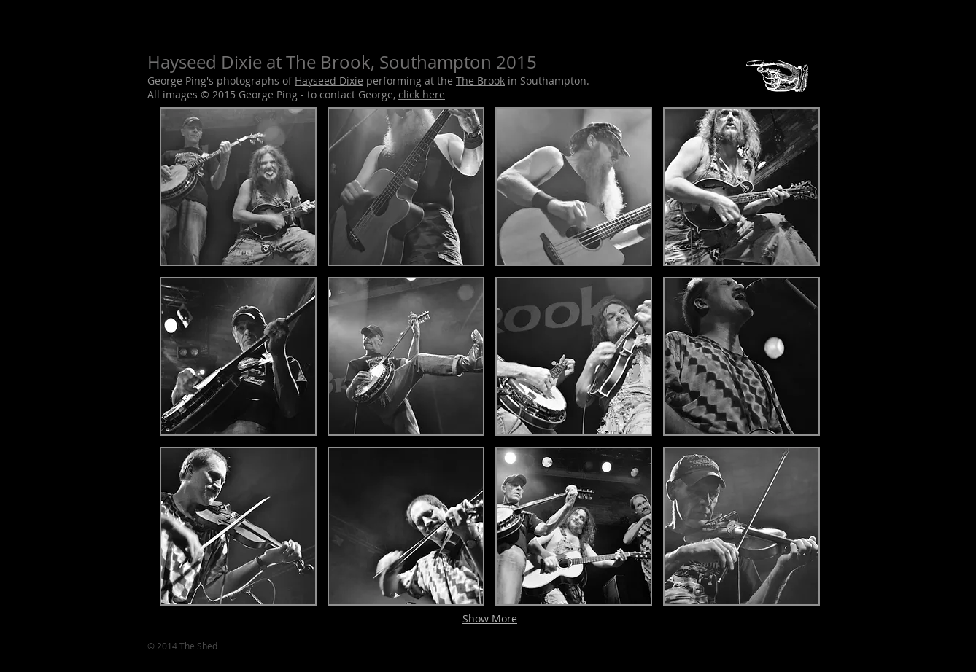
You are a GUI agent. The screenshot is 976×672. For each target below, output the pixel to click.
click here (421, 94)
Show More (489, 618)
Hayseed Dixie (329, 80)
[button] (238, 186)
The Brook (480, 80)
